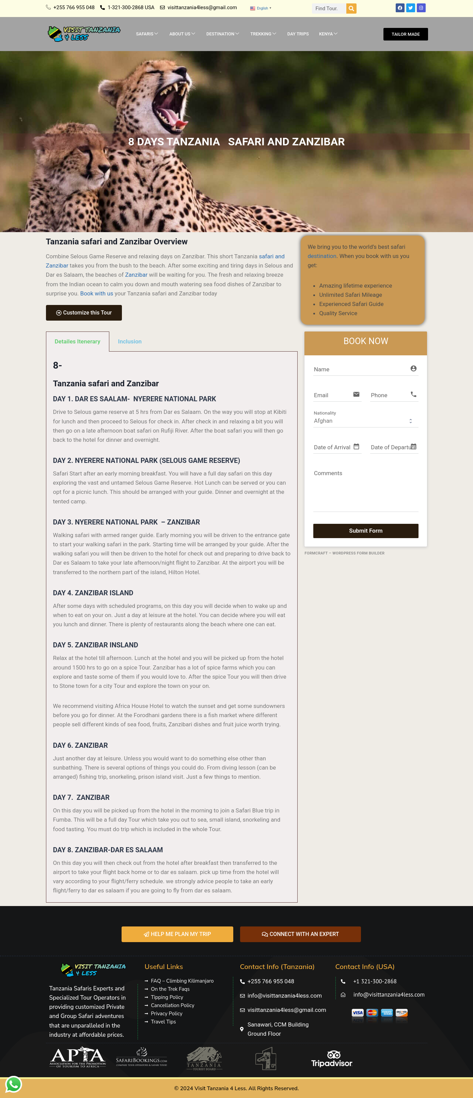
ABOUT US (182, 34)
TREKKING (263, 34)
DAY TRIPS (298, 33)
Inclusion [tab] (130, 341)
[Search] (351, 8)
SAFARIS (147, 34)
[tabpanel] (172, 627)
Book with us (96, 293)
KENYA (328, 34)
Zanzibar (136, 274)
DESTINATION (222, 34)
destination (322, 256)
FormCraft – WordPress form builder (344, 553)
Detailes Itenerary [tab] (77, 341)
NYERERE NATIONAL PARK (174, 399)
